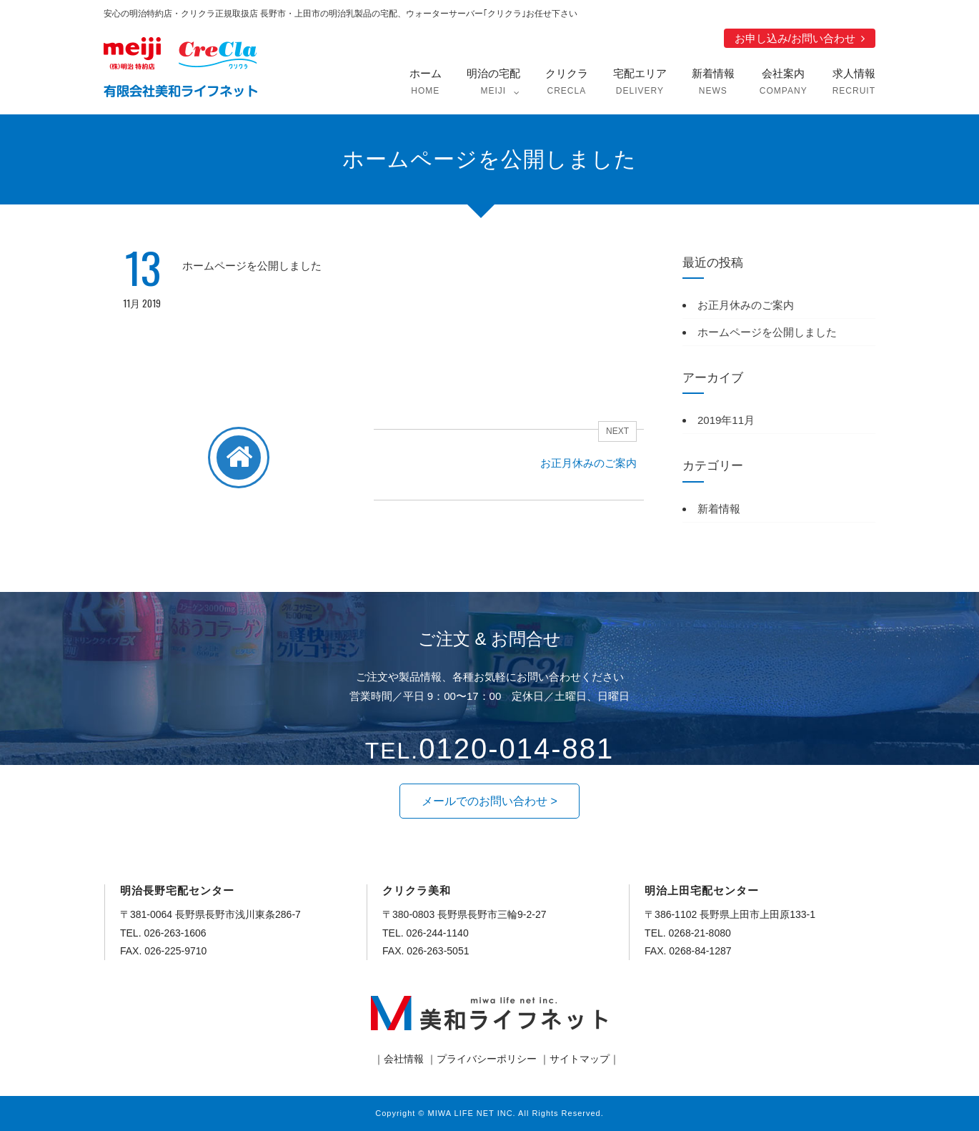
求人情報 (854, 83)
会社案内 (783, 83)
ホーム (425, 83)
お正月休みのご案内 (745, 305)
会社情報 (404, 1059)
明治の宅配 (493, 83)
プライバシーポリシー (487, 1059)
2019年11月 (726, 420)
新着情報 (713, 83)
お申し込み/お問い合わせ (795, 38)
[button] (489, 801)
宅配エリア (640, 83)
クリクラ (566, 83)
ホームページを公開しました (767, 332)
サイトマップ (580, 1059)
